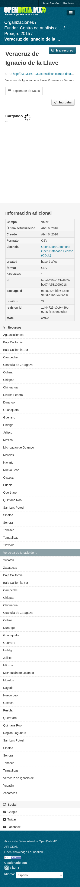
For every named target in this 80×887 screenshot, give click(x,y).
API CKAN (11, 846)
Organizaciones (19, 22)
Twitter (9, 819)
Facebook (11, 827)
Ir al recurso (62, 50)
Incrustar (63, 102)
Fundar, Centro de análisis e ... (33, 28)
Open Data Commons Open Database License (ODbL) (57, 251)
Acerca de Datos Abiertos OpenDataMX (30, 841)
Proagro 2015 (17, 33)
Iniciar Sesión (50, 3)
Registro (68, 3)
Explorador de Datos (24, 90)
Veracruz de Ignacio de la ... (32, 39)
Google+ (11, 812)
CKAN (11, 867)
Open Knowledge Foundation (23, 852)
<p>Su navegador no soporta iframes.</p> (40, 155)
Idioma (9, 874)
